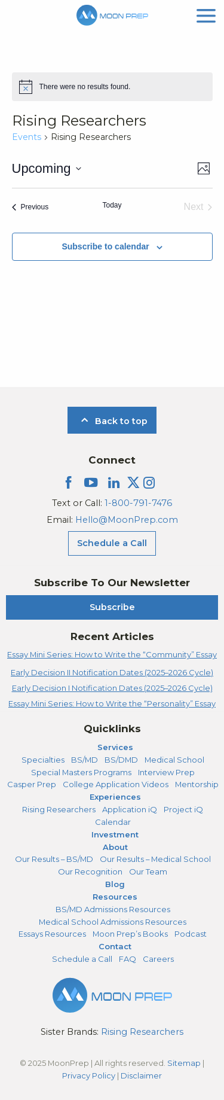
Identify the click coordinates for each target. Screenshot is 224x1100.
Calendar (113, 822)
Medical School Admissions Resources (112, 922)
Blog (115, 884)
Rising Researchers (59, 809)
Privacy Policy (88, 1075)
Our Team (148, 871)
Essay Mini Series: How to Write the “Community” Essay (112, 654)
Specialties (43, 759)
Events (26, 137)
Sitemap (184, 1063)
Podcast (190, 933)
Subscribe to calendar (105, 246)
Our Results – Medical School (155, 859)
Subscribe (112, 607)
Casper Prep (31, 784)
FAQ (127, 959)
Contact (115, 946)
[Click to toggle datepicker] (46, 168)
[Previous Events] (30, 207)
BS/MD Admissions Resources (113, 909)
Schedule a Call (82, 959)
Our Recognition (90, 871)
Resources (115, 896)
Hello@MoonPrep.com (126, 519)
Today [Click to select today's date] (111, 205)
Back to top (112, 421)
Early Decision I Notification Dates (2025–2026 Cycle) (112, 688)
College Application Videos (115, 784)
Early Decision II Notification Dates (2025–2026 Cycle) (112, 672)
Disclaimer (141, 1075)
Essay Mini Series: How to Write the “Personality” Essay (112, 703)
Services (115, 747)
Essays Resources (52, 933)
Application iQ (129, 809)
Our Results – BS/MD (54, 859)
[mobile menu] (206, 15)
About (115, 847)
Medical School (174, 759)
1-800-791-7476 (138, 503)
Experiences (115, 797)
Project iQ (183, 809)
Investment (115, 834)
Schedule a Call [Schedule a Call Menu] (112, 543)
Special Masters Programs (81, 772)
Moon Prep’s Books (130, 933)
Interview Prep (166, 772)
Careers (158, 959)
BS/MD (84, 759)
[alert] (112, 86)
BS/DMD (121, 759)
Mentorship (197, 784)
